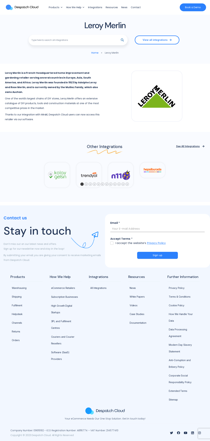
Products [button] (56, 7)
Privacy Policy (156, 243)
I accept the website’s (140, 243)
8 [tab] (111, 185)
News (124, 7)
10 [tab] (119, 185)
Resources (112, 7)
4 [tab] (94, 185)
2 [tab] (86, 185)
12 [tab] (127, 185)
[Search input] (74, 40)
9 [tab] (115, 185)
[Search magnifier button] (122, 40)
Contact (136, 7)
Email (115, 223)
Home (95, 52)
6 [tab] (102, 185)
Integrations (95, 7)
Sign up (157, 255)
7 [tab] (106, 185)
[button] (157, 40)
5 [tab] (98, 185)
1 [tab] (82, 185)
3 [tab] (90, 185)
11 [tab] (123, 185)
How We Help (75, 7)
